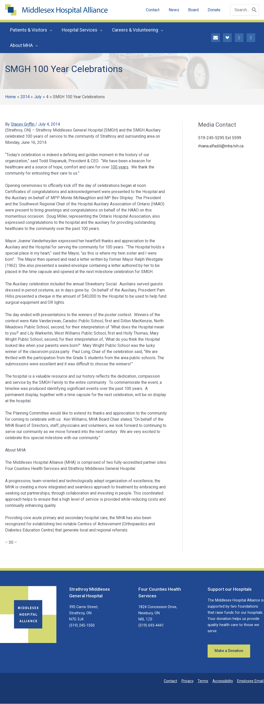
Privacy (190, 681)
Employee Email (251, 681)
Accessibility (224, 681)
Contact (173, 681)
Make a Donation (229, 651)
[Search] (254, 9)
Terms (204, 681)
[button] (49, 30)
